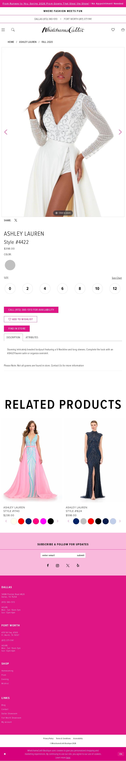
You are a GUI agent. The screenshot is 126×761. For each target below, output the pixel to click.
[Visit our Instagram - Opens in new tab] (57, 565)
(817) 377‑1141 (7, 640)
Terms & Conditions (63, 738)
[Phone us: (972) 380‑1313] (46, 19)
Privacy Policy (48, 738)
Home (11, 42)
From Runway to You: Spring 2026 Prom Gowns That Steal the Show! (46, 3)
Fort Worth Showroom (11, 717)
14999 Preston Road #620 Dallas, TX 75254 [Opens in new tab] (13, 595)
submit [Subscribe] (80, 555)
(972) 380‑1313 (8, 602)
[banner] (63, 29)
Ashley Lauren (27, 42)
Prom (3, 674)
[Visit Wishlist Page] (113, 29)
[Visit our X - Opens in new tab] (67, 565)
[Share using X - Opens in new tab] (15, 220)
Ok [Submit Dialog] (120, 754)
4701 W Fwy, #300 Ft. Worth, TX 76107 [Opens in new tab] (10, 633)
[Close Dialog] (5, 754)
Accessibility (78, 738)
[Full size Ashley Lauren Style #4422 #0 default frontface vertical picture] (63, 132)
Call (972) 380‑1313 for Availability (31, 310)
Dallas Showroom (9, 713)
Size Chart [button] (117, 278)
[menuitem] (13, 29)
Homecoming (7, 670)
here (68, 757)
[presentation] (31, 460)
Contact (4, 709)
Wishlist (5, 683)
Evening (5, 679)
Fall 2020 (47, 42)
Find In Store (16, 328)
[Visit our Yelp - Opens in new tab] (78, 565)
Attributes (32, 337)
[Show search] (13, 29)
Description (13, 337)
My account (6, 721)
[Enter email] (63, 555)
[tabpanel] (63, 132)
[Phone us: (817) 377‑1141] (78, 19)
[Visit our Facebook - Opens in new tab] (48, 565)
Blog (3, 704)
